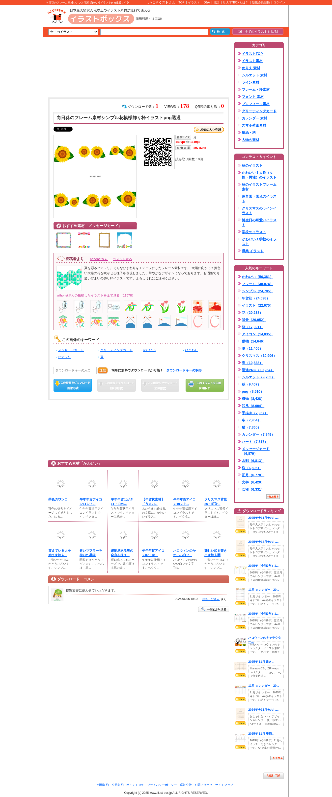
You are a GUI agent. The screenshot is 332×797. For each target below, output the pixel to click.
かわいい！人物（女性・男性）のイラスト (259, 175)
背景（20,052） (254, 320)
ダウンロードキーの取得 (184, 370)
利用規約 (103, 785)
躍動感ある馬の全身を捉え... (122, 553)
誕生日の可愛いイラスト (259, 222)
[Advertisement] (20, 81)
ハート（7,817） (255, 442)
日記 (216, 2)
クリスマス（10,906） (259, 356)
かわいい (149, 350)
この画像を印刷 (205, 385)
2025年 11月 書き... (261, 661)
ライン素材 (250, 82)
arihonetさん (99, 259)
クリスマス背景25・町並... (215, 502)
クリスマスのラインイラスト (259, 210)
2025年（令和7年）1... (263, 566)
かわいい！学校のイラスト (259, 241)
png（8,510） (253, 391)
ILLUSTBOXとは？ (235, 2)
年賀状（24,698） (256, 298)
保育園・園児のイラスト (259, 198)
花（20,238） (252, 313)
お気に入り (209, 130)
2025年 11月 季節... (261, 733)
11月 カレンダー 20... (263, 590)
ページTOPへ (273, 776)
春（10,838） (252, 363)
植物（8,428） (253, 399)
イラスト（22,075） (257, 305)
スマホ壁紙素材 (254, 125)
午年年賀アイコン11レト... (91, 502)
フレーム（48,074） (257, 284)
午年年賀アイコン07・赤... (153, 553)
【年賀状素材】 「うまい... (154, 502)
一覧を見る (273, 496)
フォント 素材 (253, 97)
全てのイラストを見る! (258, 31)
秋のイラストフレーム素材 (259, 186)
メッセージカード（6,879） (256, 451)
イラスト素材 (252, 61)
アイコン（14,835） (257, 334)
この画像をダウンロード (73, 385)
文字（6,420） (253, 482)
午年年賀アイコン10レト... (184, 502)
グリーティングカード (116, 350)
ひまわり (191, 350)
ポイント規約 (135, 785)
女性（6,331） (253, 489)
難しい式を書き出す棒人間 (215, 553)
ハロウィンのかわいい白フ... (184, 553)
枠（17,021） (252, 327)
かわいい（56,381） (257, 277)
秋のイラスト (252, 165)
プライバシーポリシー (162, 785)
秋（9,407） (251, 384)
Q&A (207, 2)
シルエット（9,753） (258, 377)
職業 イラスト (253, 251)
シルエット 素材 (254, 75)
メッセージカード (71, 350)
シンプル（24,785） (257, 291)
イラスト (194, 2)
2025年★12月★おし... (263, 542)
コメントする (122, 259)
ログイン (279, 2)
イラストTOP (252, 54)
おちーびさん (211, 599)
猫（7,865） (251, 427)
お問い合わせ (203, 785)
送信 (102, 370)
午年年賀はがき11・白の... (122, 502)
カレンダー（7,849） (258, 434)
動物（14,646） (254, 341)
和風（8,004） (253, 406)
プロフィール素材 (256, 104)
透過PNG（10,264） (258, 370)
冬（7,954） (251, 420)
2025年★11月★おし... (263, 518)
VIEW (240, 531)
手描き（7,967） (255, 413)
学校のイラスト (254, 232)
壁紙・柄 (249, 133)
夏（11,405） (252, 348)
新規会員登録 (261, 2)
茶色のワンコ (58, 499)
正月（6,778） (253, 475)
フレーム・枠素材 (256, 89)
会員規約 (118, 785)
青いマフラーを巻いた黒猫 (91, 553)
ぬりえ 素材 (251, 68)
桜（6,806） (251, 468)
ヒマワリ (64, 357)
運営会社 (186, 785)
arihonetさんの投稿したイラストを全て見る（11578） (95, 295)
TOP (181, 2)
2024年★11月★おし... (263, 709)
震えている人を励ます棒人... (59, 553)
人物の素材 (250, 140)
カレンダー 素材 (254, 118)
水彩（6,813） (253, 461)
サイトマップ (224, 785)
